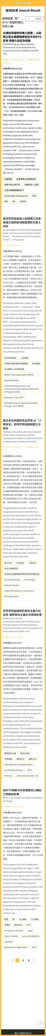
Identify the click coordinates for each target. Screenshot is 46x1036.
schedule (8, 950)
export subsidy (11, 945)
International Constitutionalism (18, 773)
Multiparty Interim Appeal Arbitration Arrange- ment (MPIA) (21, 413)
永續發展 (8, 180)
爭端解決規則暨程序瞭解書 (16, 372)
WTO (29, 779)
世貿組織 (8, 767)
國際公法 (32, 767)
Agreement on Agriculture (16, 956)
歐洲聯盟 (36, 372)
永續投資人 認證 (31, 185)
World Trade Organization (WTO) (19, 383)
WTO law (8, 784)
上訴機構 (24, 367)
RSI (13, 202)
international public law (27, 784)
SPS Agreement (11, 605)
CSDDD (23, 202)
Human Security (11, 594)
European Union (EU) (13, 406)
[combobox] (35, 19)
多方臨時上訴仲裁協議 (14, 378)
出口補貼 (23, 928)
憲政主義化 (25, 762)
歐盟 (6, 928)
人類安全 (32, 571)
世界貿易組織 (10, 367)
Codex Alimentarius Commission (19, 599)
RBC (6, 202)
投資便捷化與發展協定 (26, 180)
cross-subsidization (30, 945)
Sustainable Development (16, 196)
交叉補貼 (35, 928)
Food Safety (29, 588)
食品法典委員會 (11, 577)
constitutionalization (13, 779)
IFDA (34, 196)
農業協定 (18, 933)
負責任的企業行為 (12, 185)
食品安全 (20, 571)
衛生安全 (8, 571)
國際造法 (20, 767)
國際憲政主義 (10, 762)
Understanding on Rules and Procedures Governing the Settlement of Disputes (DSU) (21, 397)
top (41, 1024)
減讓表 (7, 933)
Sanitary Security (12, 588)
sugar (30, 939)
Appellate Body (11, 389)
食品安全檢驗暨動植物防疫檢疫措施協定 (22, 583)
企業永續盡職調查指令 (14, 191)
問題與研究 (23, 3)
